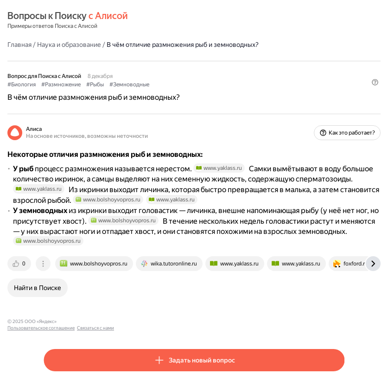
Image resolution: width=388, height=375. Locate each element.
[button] (375, 82)
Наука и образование (69, 44)
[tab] (19, 263)
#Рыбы (95, 84)
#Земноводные (129, 84)
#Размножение (61, 84)
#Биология (21, 84)
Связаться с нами (148, 321)
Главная (19, 44)
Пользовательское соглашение (94, 321)
